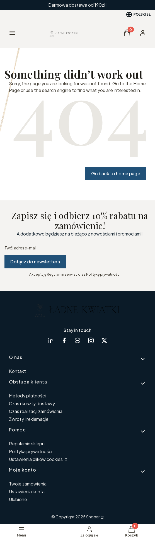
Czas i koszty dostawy (32, 403)
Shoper (93, 516)
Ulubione (18, 499)
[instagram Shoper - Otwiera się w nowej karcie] (91, 340)
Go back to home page (115, 173)
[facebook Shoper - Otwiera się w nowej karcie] (64, 340)
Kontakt (17, 371)
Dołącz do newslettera (35, 261)
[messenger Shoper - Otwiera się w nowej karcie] (77, 340)
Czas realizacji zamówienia (35, 411)
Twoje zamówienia (28, 484)
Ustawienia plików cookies (36, 459)
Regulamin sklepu (27, 443)
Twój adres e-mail (20, 247)
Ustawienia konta (27, 491)
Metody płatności (27, 396)
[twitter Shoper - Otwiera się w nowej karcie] (104, 340)
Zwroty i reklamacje (29, 419)
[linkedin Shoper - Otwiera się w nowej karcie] (50, 340)
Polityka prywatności (30, 451)
